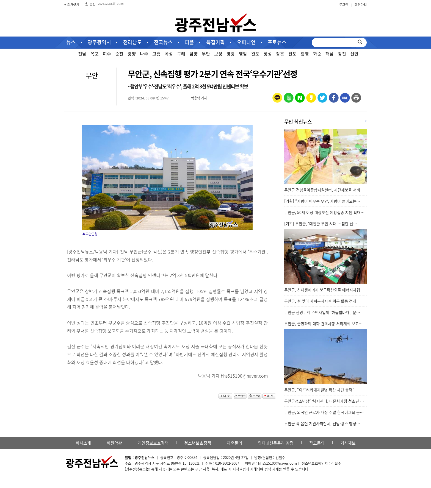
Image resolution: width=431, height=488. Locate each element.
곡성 (169, 53)
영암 (243, 53)
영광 (230, 53)
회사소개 (83, 443)
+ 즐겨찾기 (71, 4)
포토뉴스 (277, 42)
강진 (342, 53)
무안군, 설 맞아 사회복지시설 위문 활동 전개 (320, 301)
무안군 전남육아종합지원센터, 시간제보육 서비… (324, 190)
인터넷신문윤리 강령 (276, 443)
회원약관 (114, 443)
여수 (107, 53)
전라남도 (132, 42)
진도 (292, 53)
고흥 (156, 53)
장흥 (280, 53)
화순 (317, 53)
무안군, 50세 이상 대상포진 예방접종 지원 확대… (324, 212)
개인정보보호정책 (153, 443)
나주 (144, 53)
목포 (94, 53)
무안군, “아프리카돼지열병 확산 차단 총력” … (321, 389)
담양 (193, 53)
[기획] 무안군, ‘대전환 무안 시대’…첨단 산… (320, 223)
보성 (218, 53)
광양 (132, 53)
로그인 (343, 4)
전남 (82, 53)
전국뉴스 (163, 42)
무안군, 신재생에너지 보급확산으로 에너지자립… (324, 289)
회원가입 (361, 4)
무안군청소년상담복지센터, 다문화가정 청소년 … (324, 401)
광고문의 (317, 443)
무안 (206, 53)
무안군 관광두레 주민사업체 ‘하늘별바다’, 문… (322, 312)
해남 (329, 53)
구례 (181, 53)
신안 (354, 53)
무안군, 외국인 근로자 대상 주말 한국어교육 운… (324, 412)
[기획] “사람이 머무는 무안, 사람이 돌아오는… (322, 201)
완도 (255, 53)
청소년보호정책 (197, 443)
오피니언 (246, 42)
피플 (189, 42)
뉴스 (71, 42)
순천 (119, 53)
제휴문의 (234, 443)
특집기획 (215, 42)
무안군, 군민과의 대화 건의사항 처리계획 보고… (323, 323)
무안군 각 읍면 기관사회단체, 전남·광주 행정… (322, 423)
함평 (305, 53)
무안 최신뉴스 (298, 121)
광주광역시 (99, 42)
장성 (268, 53)
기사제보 (348, 443)
